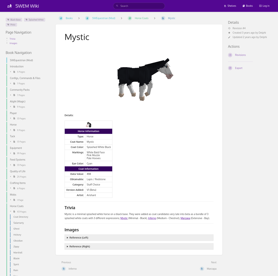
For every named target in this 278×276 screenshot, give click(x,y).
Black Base (14, 19)
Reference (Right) (80, 246)
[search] (139, 6)
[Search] (117, 5)
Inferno (152, 218)
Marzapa (185, 218)
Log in (264, 5)
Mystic (124, 218)
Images (14, 43)
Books (247, 5)
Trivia (13, 38)
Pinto (11, 24)
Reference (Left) (79, 237)
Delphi (262, 32)
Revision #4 (237, 28)
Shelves (230, 5)
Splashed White (35, 19)
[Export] (250, 68)
